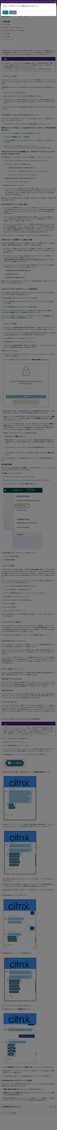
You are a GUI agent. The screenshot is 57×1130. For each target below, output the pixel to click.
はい (5, 12)
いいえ (12, 12)
